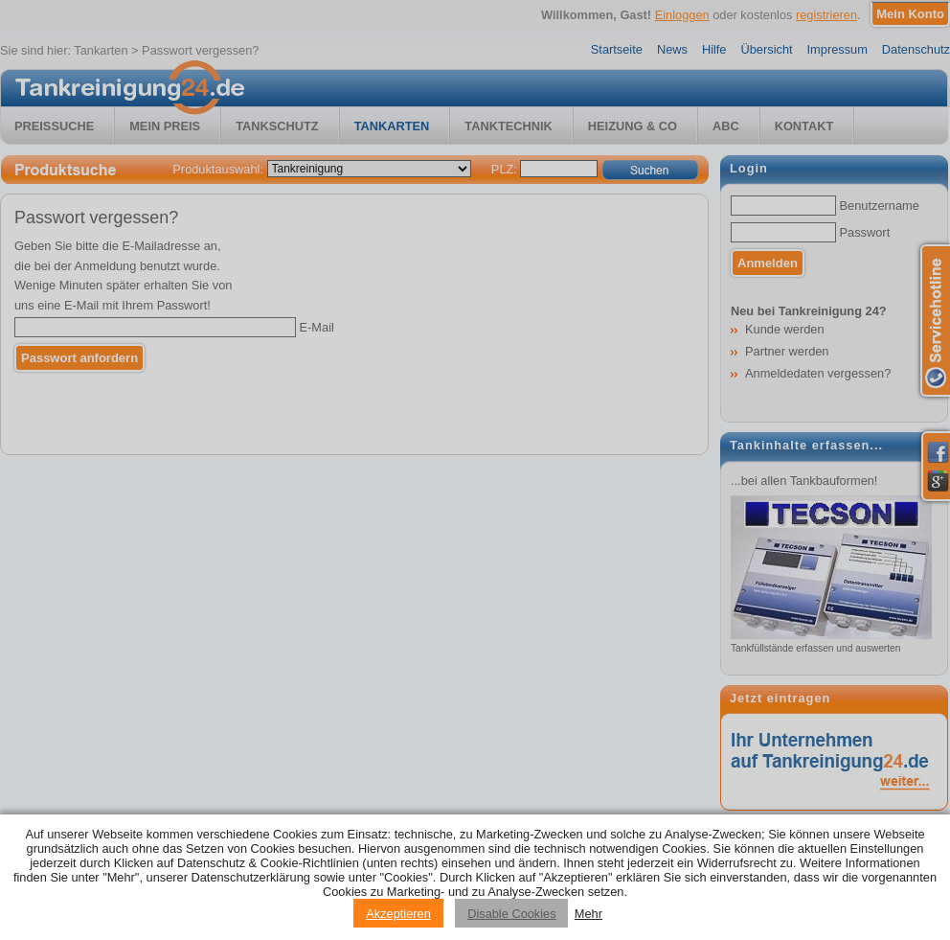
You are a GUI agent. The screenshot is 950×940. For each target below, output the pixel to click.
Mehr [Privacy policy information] (588, 913)
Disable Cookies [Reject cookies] (511, 913)
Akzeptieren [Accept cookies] (398, 913)
